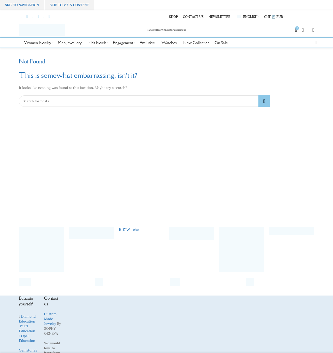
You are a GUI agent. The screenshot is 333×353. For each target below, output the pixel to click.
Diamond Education (27, 319)
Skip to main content (69, 5)
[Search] (314, 43)
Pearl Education (27, 328)
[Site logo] (42, 30)
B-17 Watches (129, 230)
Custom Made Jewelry (50, 319)
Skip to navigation (22, 5)
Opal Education (27, 338)
